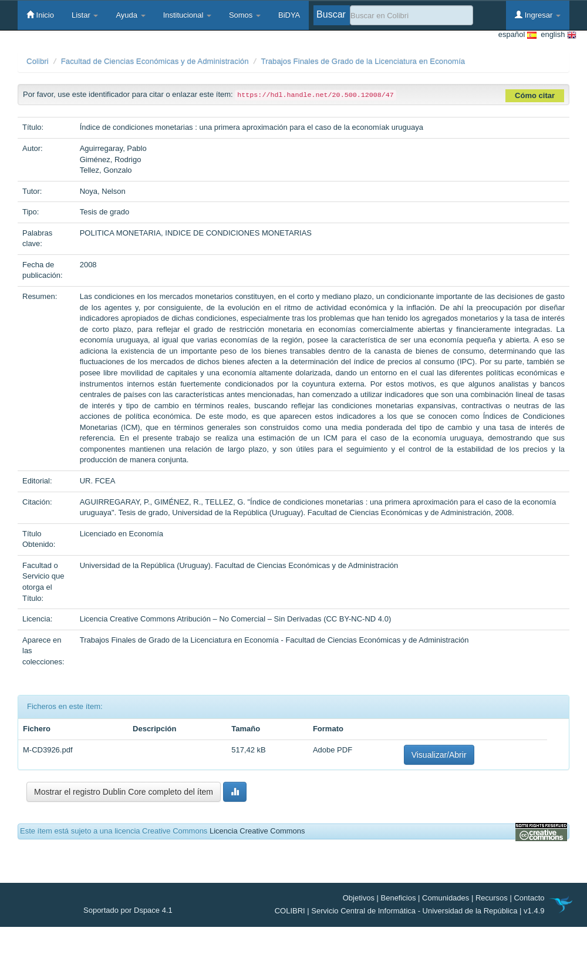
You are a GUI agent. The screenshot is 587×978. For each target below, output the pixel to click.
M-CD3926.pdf (48, 749)
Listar (85, 15)
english (556, 35)
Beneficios (398, 897)
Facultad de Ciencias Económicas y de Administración (155, 61)
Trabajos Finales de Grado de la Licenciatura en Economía (363, 61)
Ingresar (538, 14)
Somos (245, 15)
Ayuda (130, 15)
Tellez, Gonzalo (106, 170)
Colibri (37, 61)
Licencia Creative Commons (257, 830)
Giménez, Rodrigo (110, 159)
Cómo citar (535, 95)
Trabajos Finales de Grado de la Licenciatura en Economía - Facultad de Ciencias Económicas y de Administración (274, 640)
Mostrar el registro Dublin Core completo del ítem (123, 791)
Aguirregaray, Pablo (113, 148)
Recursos (491, 897)
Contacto (529, 897)
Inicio (40, 14)
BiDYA (289, 15)
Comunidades (445, 897)
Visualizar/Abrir (439, 754)
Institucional (187, 15)
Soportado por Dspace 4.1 (128, 910)
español (517, 35)
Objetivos (359, 897)
